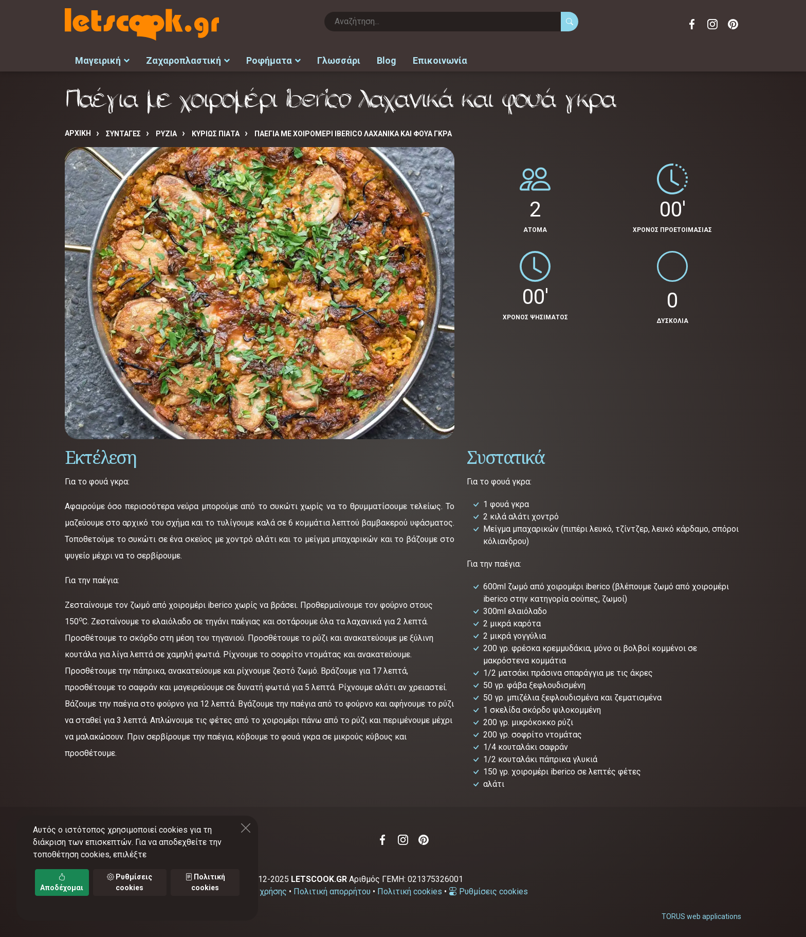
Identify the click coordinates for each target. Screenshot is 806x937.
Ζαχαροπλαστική (188, 59)
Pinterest (733, 24)
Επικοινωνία (440, 59)
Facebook (692, 24)
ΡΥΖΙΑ (166, 132)
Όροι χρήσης (263, 889)
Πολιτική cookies (409, 889)
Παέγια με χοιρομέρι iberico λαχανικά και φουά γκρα (353, 132)
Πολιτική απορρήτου (332, 889)
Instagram (712, 24)
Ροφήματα (273, 59)
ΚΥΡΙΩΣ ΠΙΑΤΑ (216, 132)
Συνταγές (123, 132)
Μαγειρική (102, 59)
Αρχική (78, 132)
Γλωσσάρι (338, 59)
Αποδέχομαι (61, 882)
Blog (386, 59)
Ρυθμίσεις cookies (488, 889)
